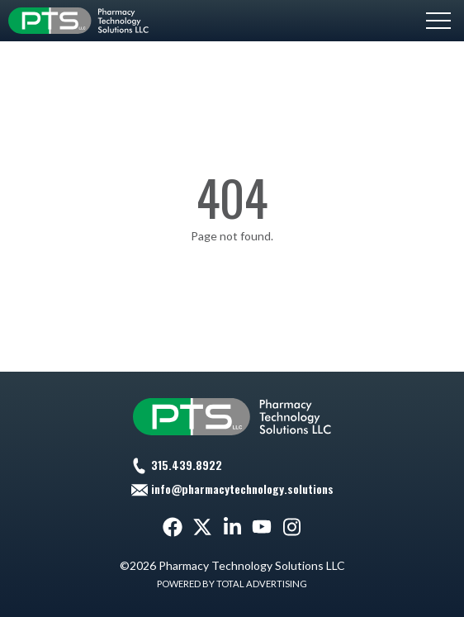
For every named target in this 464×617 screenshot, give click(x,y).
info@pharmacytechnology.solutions (242, 488)
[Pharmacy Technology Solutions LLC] (78, 20)
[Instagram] (291, 527)
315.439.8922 (186, 464)
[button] (438, 21)
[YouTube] (262, 527)
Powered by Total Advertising (232, 583)
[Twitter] (202, 527)
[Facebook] (172, 527)
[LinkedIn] (232, 527)
